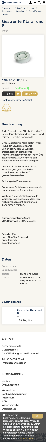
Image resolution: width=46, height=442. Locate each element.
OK (37, 416)
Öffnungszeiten (10, 384)
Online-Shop (20, 8)
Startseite (6, 8)
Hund (32, 8)
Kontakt (6, 381)
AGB (4, 401)
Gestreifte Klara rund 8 (29, 311)
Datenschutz (9, 408)
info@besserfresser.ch (14, 363)
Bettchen (20, 11)
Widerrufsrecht (10, 405)
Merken (30, 93)
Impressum (8, 397)
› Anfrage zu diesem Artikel (17, 100)
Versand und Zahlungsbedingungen (14, 392)
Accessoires (7, 11)
